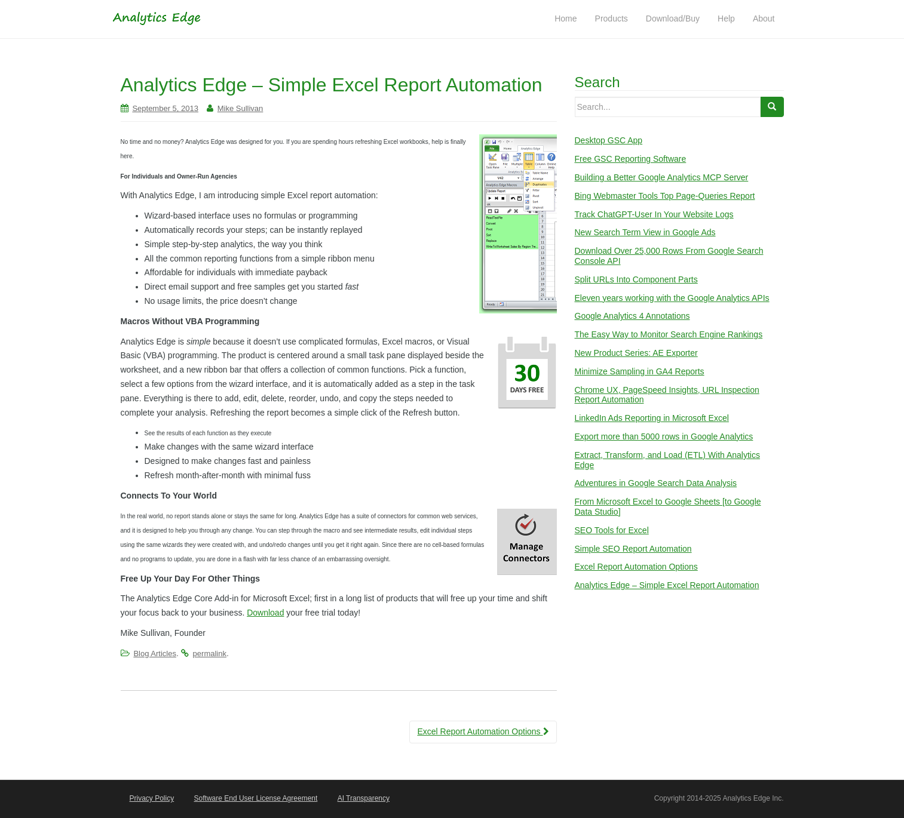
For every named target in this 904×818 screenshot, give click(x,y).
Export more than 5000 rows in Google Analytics (664, 436)
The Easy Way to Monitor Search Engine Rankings (669, 334)
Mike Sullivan (240, 108)
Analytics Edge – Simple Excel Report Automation (667, 585)
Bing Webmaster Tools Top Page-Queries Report (665, 196)
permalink (209, 653)
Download (265, 612)
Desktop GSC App (609, 140)
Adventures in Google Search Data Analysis (656, 483)
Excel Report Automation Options (482, 731)
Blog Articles (154, 653)
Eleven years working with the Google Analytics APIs (672, 298)
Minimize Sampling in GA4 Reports (639, 371)
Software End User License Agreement (256, 798)
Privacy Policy (152, 798)
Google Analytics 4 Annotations (632, 316)
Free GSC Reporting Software (631, 159)
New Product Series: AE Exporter (636, 353)
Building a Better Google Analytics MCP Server (662, 177)
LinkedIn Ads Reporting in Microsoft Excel (652, 418)
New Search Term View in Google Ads (645, 232)
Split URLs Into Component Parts (636, 279)
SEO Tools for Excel (612, 530)
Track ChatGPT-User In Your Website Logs (654, 214)
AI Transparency (364, 798)
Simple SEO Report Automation (633, 548)
